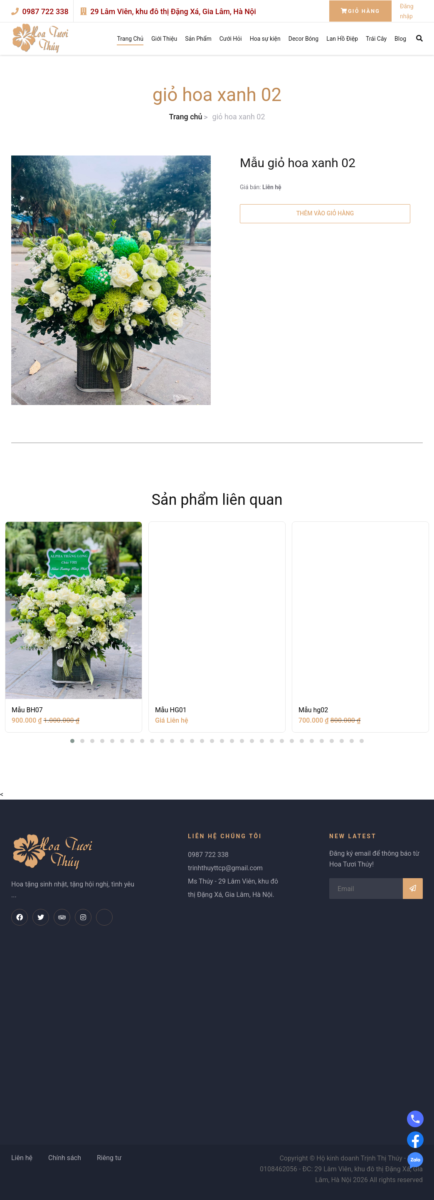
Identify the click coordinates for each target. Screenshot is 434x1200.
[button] (72, 741)
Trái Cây (376, 38)
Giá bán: (260, 187)
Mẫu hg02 (313, 710)
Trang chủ (185, 116)
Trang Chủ (130, 38)
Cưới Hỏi (230, 38)
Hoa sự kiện (265, 38)
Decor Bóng (303, 38)
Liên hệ (21, 1158)
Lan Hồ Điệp (342, 38)
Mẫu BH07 (27, 710)
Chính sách (64, 1158)
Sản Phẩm (198, 38)
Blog (400, 38)
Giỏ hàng (360, 11)
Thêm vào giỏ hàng (325, 213)
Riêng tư (109, 1158)
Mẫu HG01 (171, 710)
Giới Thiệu (164, 38)
